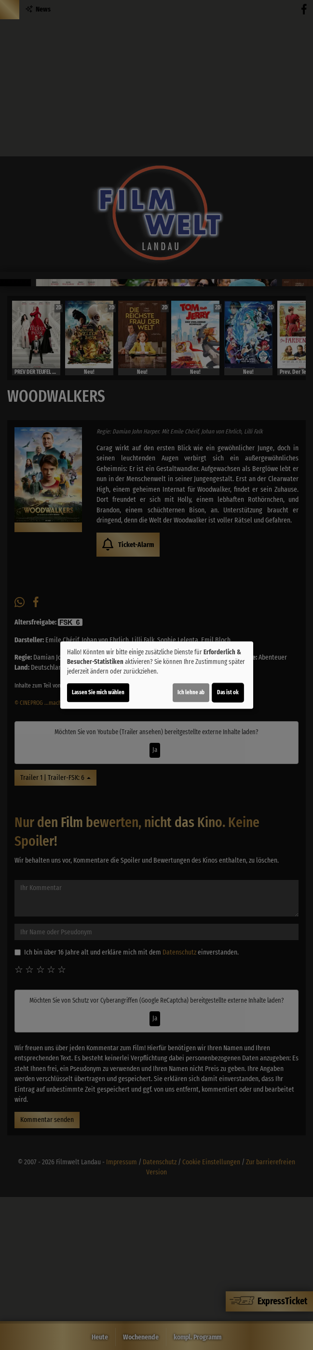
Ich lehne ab (190, 692)
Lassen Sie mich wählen (98, 692)
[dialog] (156, 675)
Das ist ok (228, 692)
